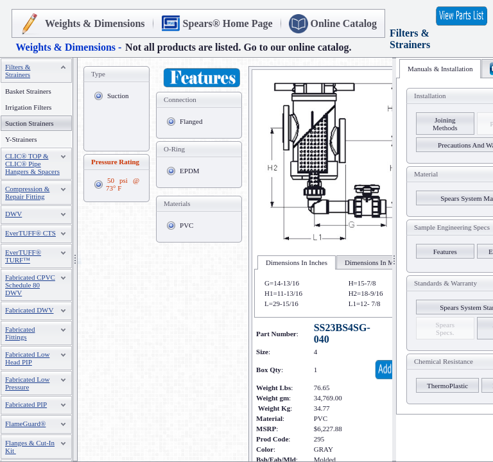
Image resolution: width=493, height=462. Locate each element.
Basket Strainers (28, 91)
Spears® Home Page (228, 23)
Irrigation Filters (28, 107)
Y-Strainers (21, 139)
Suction (118, 95)
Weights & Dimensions (95, 23)
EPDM (190, 171)
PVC (186, 225)
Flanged (191, 121)
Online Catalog (344, 23)
